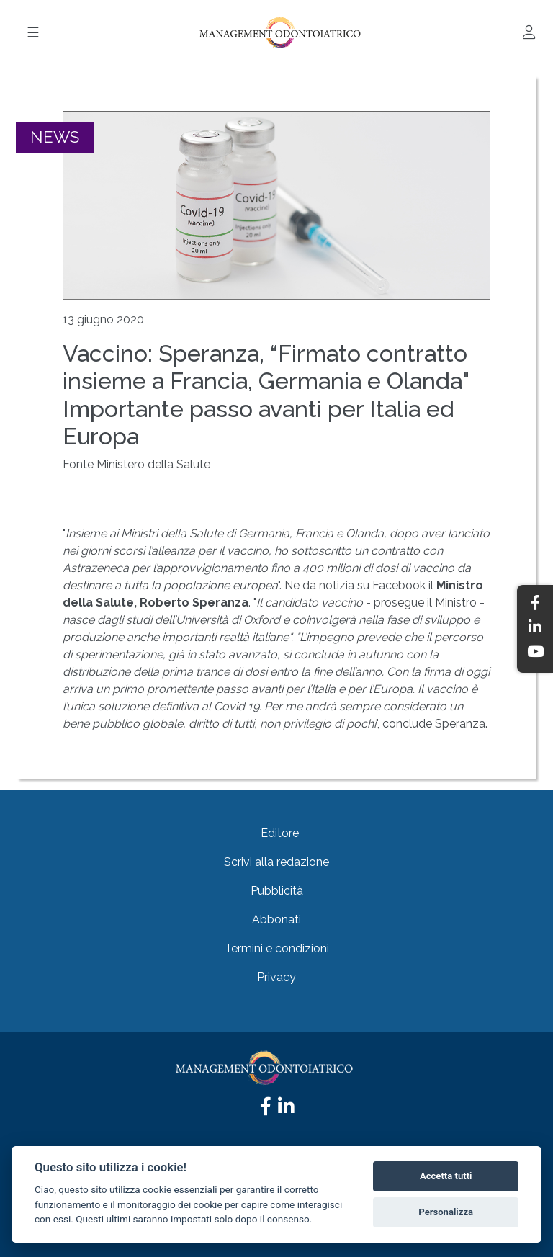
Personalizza (445, 1212)
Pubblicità (277, 891)
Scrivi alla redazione (276, 862)
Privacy (276, 977)
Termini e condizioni (277, 948)
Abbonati (276, 919)
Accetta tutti (446, 1176)
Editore (280, 833)
